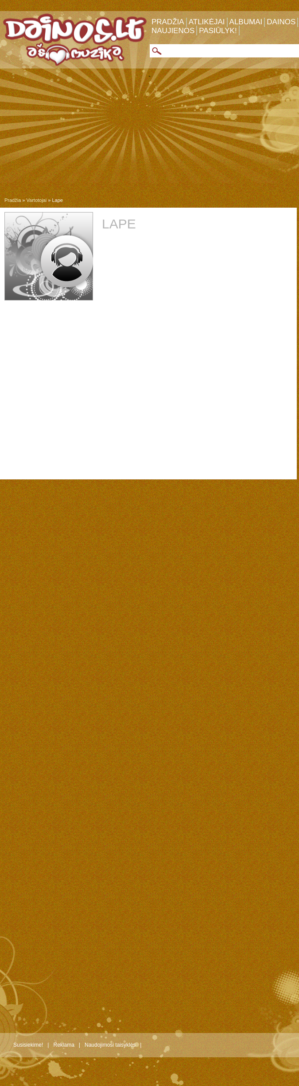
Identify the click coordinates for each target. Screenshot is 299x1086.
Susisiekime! (28, 1045)
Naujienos (172, 31)
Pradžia (167, 22)
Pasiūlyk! (218, 31)
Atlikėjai (207, 22)
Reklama (63, 1045)
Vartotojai (37, 200)
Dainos (281, 22)
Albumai (246, 22)
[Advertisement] (149, 139)
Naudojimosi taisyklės (110, 1045)
